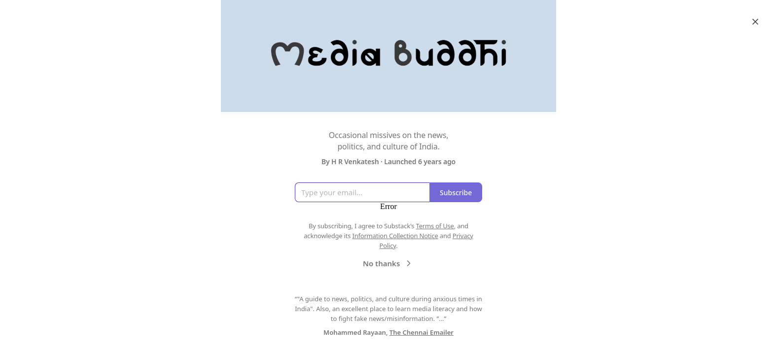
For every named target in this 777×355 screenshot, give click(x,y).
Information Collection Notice (395, 235)
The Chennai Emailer (421, 332)
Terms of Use (435, 225)
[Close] (755, 22)
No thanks (388, 263)
